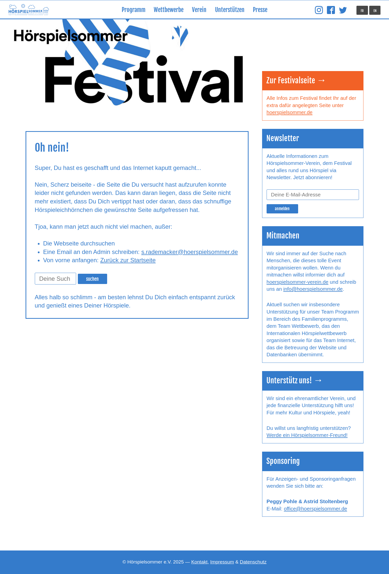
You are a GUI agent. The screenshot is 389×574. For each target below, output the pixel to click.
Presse (260, 10)
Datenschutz (253, 561)
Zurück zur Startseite (127, 260)
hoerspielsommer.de (290, 112)
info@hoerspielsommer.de (313, 289)
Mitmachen (282, 235)
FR (362, 11)
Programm (133, 10)
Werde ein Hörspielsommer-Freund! (307, 435)
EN (374, 11)
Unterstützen (230, 10)
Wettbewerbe (168, 10)
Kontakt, (200, 561)
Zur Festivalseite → (296, 80)
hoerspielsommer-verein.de (297, 282)
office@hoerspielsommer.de (315, 508)
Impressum (222, 561)
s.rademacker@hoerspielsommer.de (189, 251)
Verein (199, 10)
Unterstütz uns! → (294, 380)
